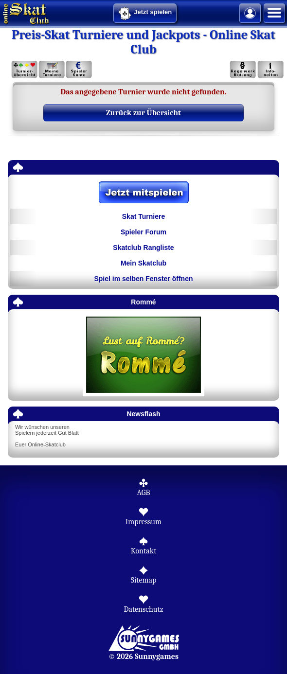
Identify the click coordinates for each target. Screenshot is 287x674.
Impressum (143, 521)
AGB (143, 492)
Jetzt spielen (145, 13)
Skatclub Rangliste (143, 247)
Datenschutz (143, 609)
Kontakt (144, 551)
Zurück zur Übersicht (143, 112)
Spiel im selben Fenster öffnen (143, 279)
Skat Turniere (143, 216)
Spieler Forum (143, 232)
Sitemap (144, 580)
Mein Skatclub (143, 263)
